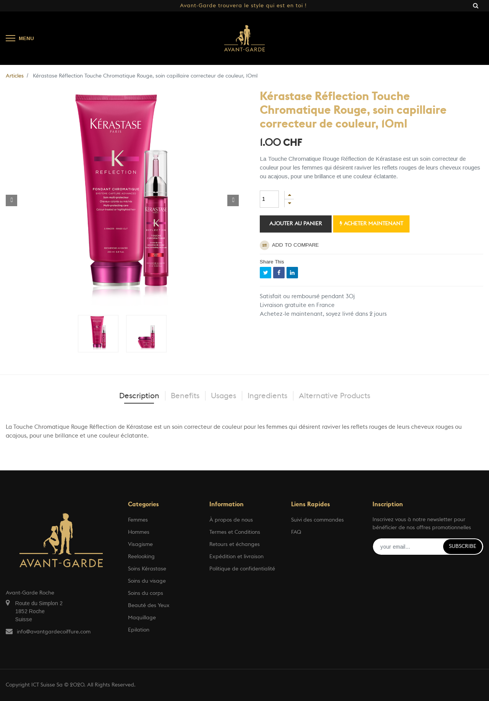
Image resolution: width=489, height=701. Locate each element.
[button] (11, 200)
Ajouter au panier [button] (295, 223)
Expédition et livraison (236, 556)
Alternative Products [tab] (334, 396)
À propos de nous (231, 520)
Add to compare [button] (289, 245)
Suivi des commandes (317, 520)
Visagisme (140, 544)
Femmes (138, 520)
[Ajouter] (289, 195)
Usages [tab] (223, 396)
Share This (272, 262)
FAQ (296, 532)
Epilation (138, 630)
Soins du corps (145, 593)
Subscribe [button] (462, 546)
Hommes (138, 532)
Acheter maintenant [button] (371, 223)
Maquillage (142, 617)
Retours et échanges (234, 544)
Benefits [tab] (185, 396)
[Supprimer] (289, 203)
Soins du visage (147, 581)
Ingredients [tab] (267, 396)
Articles (15, 76)
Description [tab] (139, 396)
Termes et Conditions (234, 532)
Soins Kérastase (147, 569)
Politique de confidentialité (242, 569)
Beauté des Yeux (149, 605)
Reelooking (141, 556)
